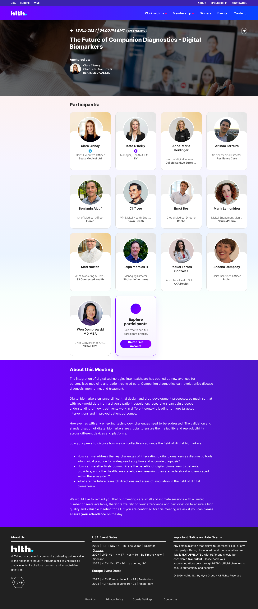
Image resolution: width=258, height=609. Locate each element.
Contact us (170, 599)
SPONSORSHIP (219, 3)
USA (13, 3)
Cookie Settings (143, 599)
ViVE (36, 3)
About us (90, 599)
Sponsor (98, 550)
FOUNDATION (239, 3)
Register (150, 545)
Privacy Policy (114, 599)
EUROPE (25, 3)
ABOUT (202, 3)
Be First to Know (152, 554)
